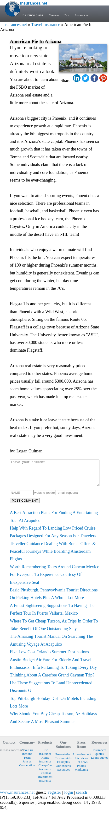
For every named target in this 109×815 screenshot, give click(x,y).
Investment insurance (45, 783)
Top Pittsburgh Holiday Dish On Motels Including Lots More (53, 707)
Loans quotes (99, 762)
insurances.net (14, 24)
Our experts (63, 770)
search (81, 797)
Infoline (27, 759)
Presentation (63, 759)
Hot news (81, 767)
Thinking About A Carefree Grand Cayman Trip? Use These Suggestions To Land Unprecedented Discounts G (52, 688)
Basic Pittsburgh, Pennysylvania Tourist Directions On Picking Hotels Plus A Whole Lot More (54, 599)
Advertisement (81, 759)
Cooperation (27, 770)
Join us (27, 766)
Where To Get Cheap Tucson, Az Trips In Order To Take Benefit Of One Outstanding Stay (54, 630)
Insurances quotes (99, 757)
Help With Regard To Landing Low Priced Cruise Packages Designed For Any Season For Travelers (53, 537)
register (54, 797)
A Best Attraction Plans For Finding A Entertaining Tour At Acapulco (54, 521)
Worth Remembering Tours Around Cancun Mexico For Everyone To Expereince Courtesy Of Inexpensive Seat (54, 579)
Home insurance (45, 764)
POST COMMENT (25, 505)
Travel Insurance (45, 24)
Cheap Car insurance (45, 772)
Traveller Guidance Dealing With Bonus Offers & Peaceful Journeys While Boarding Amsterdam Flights (53, 556)
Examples (63, 767)
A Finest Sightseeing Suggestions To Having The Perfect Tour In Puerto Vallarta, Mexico (52, 614)
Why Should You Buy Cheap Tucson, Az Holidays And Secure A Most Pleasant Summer (53, 722)
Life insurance (45, 757)
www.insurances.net (17, 797)
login (68, 797)
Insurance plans (32, 15)
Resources (63, 774)
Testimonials (63, 763)
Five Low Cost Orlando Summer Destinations (49, 656)
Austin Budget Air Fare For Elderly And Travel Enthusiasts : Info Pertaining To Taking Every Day (53, 668)
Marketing (81, 774)
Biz (67, 15)
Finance (54, 15)
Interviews (81, 763)
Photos (81, 770)
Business (45, 778)
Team (27, 762)
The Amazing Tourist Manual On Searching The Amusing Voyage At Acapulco (51, 645)
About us (27, 755)
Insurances (83, 15)
